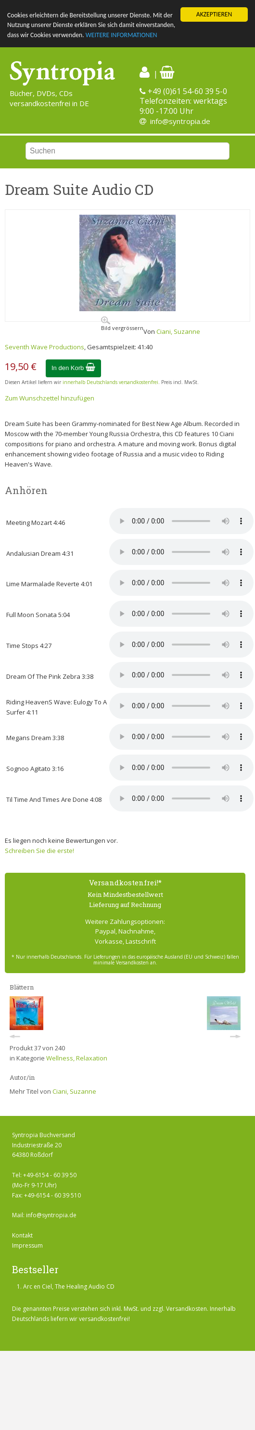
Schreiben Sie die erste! (39, 850)
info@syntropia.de (180, 121)
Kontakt (22, 1235)
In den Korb (73, 367)
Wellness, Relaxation (76, 1058)
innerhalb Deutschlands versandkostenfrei (110, 382)
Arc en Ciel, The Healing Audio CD (69, 1286)
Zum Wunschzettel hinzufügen (49, 398)
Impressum (27, 1245)
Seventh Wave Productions (44, 347)
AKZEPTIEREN (214, 14)
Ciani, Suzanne (178, 331)
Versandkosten (186, 1309)
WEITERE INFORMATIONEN (121, 35)
